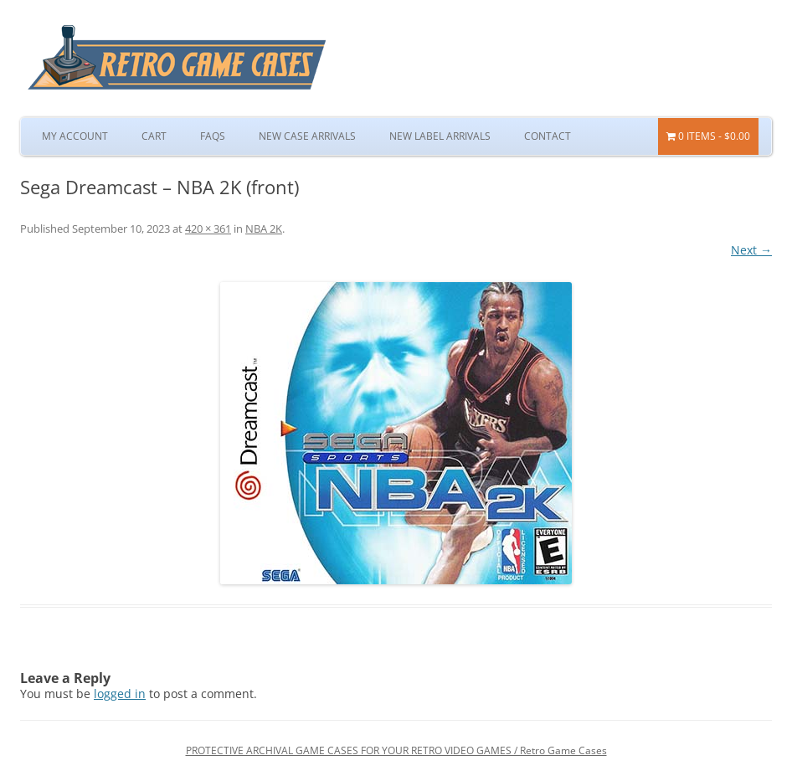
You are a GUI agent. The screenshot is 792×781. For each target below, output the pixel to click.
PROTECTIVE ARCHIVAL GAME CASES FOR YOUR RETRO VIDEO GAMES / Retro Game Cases (396, 750)
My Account (75, 136)
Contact (547, 136)
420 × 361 (208, 228)
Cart (154, 136)
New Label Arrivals (440, 136)
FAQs (212, 136)
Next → (751, 250)
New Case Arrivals (307, 136)
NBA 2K (263, 228)
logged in (120, 693)
